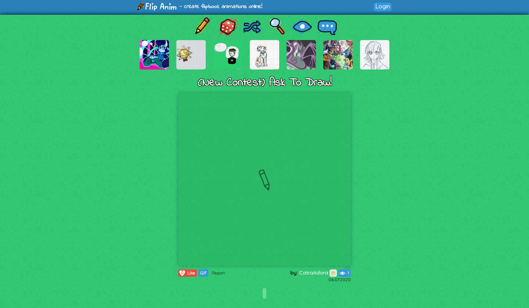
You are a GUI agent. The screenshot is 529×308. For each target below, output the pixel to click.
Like (187, 273)
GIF (203, 273)
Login (382, 6)
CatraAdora (318, 272)
